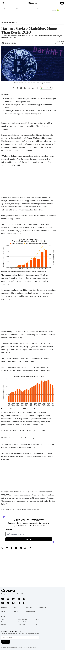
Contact (37, 619)
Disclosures (4, 621)
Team (2, 619)
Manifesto (3, 624)
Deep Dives (29, 607)
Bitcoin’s (4, 141)
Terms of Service (22, 619)
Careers (37, 621)
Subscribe (5, 642)
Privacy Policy (21, 624)
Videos (16, 611)
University (42, 607)
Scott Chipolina (11, 43)
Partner (4, 607)
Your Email (9, 529)
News (15, 607)
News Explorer (31, 611)
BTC (2, 8)
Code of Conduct (22, 621)
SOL (58, 8)
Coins (3, 611)
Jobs (36, 624)
